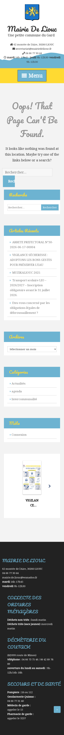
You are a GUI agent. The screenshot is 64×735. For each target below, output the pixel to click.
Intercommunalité (24, 399)
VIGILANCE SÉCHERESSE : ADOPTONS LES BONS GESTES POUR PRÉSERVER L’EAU (31, 260)
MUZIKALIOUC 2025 (26, 272)
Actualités (18, 383)
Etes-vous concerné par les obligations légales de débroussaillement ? (30, 308)
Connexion (19, 435)
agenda (17, 391)
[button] (32, 485)
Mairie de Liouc (32, 29)
